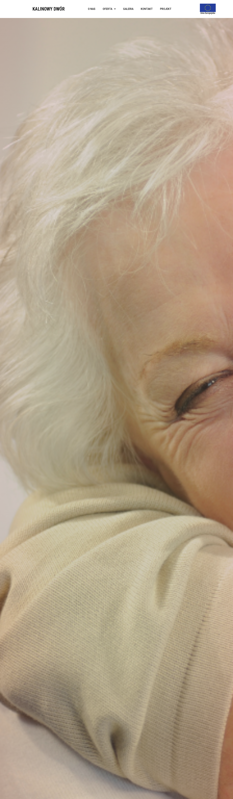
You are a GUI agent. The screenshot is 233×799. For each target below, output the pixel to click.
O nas (91, 8)
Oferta (109, 9)
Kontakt (147, 8)
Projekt (165, 8)
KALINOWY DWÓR (48, 9)
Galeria (128, 8)
